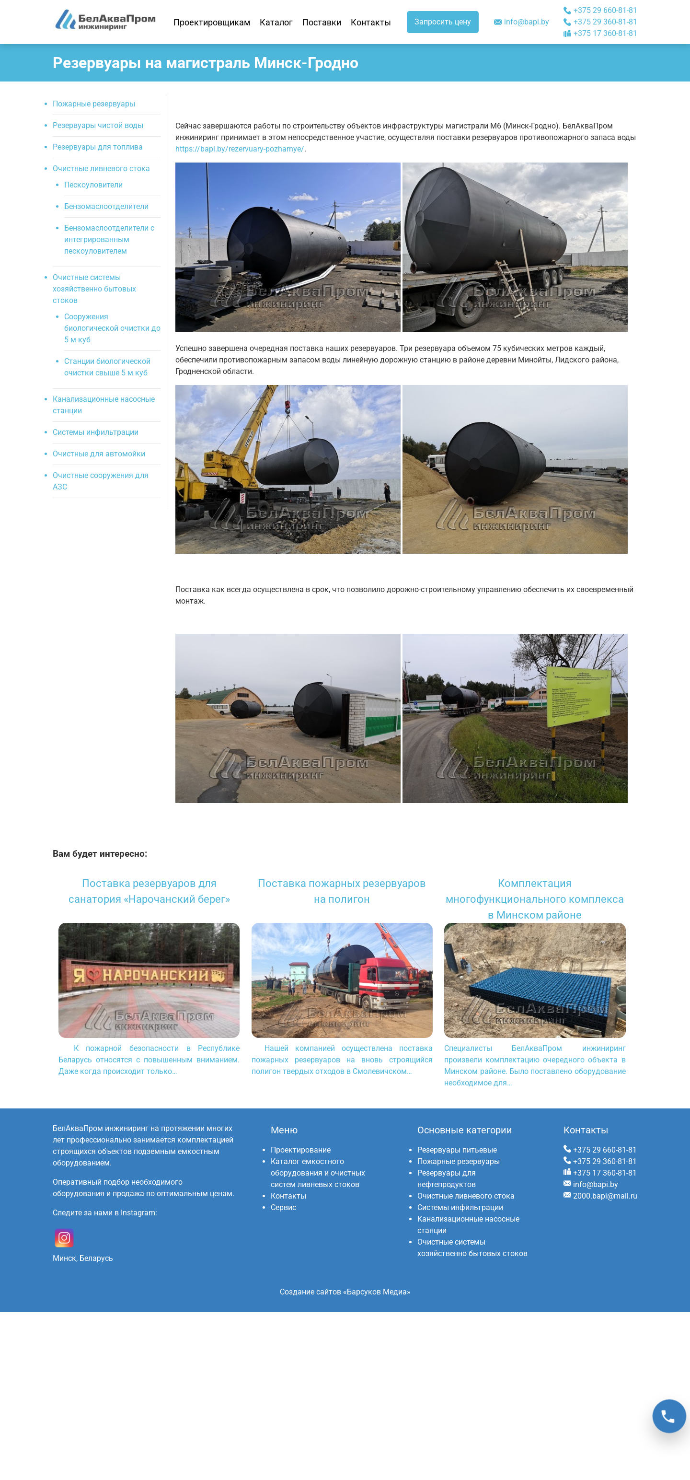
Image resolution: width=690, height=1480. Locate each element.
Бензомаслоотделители (106, 206)
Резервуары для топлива (98, 146)
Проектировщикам (211, 22)
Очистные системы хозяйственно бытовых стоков (94, 289)
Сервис (283, 1207)
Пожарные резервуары (94, 103)
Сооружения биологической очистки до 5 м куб (112, 328)
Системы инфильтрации (95, 432)
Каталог (276, 22)
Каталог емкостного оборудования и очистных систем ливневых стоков (318, 1173)
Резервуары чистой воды (98, 125)
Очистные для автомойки (99, 453)
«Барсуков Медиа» (377, 1291)
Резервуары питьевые (457, 1149)
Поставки (321, 22)
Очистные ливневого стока (101, 168)
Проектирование (301, 1149)
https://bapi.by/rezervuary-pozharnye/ (239, 148)
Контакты (371, 22)
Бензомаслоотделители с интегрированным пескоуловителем (109, 239)
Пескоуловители (93, 184)
